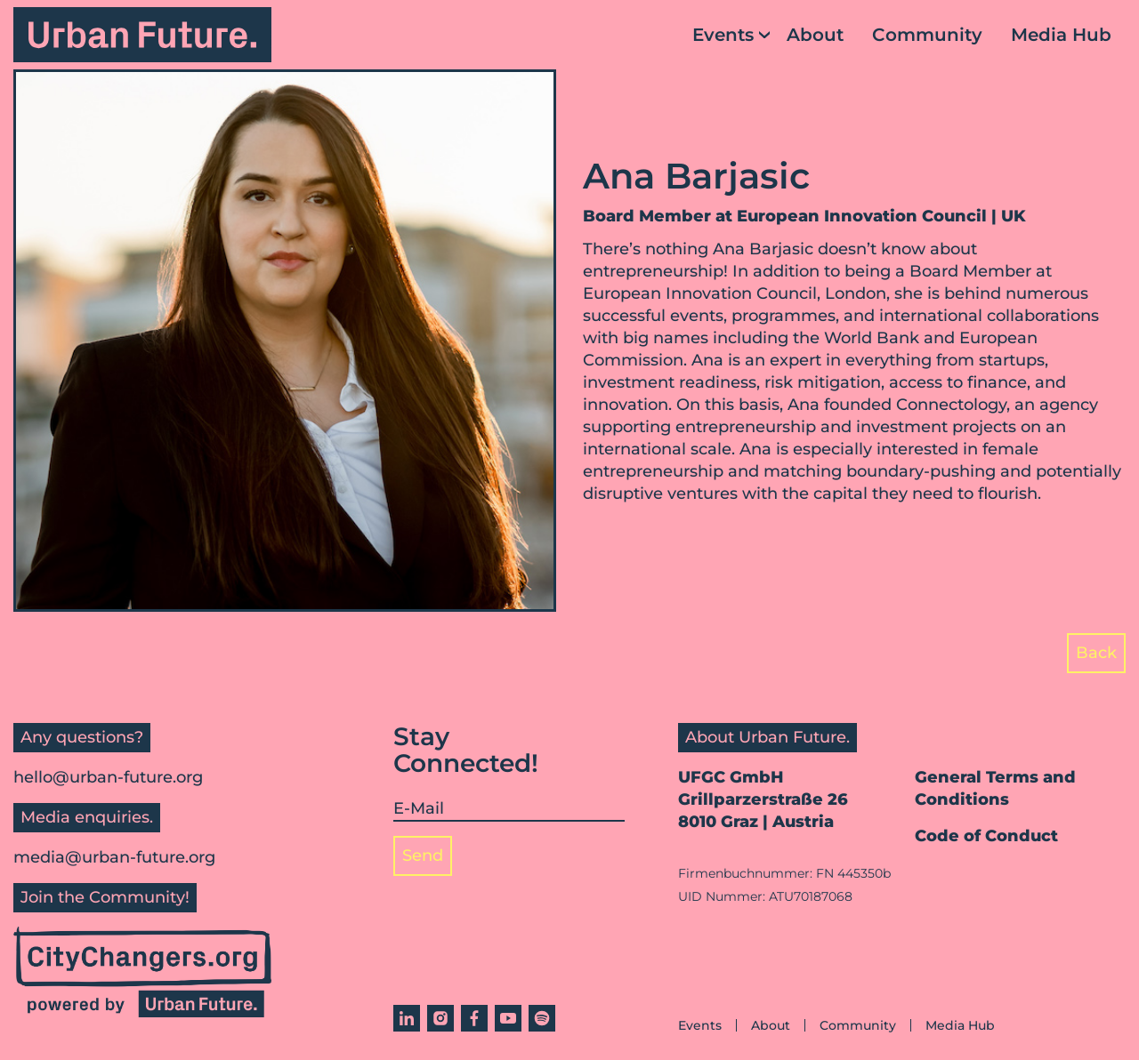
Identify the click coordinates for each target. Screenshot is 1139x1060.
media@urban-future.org (114, 857)
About (815, 34)
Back (1096, 652)
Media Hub (1061, 34)
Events (723, 34)
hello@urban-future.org (108, 777)
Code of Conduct (986, 836)
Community (927, 34)
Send (422, 855)
